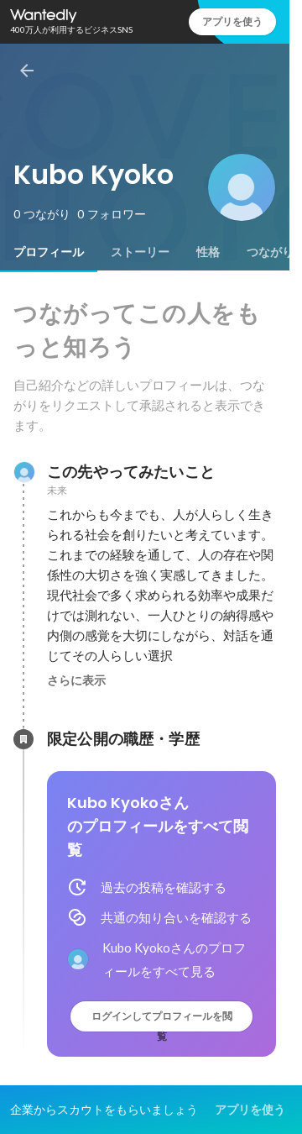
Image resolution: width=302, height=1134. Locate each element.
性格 (208, 252)
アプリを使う (232, 21)
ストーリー (140, 252)
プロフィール (48, 252)
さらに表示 (76, 680)
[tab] (48, 252)
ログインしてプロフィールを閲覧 (161, 1020)
